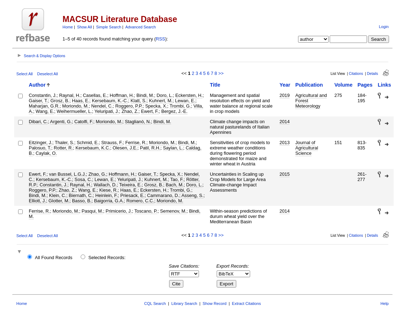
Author (37, 85)
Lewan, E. (185, 100)
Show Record (214, 303)
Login (384, 26)
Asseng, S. (193, 195)
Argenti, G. (61, 121)
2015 (285, 174)
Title (215, 85)
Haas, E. (81, 100)
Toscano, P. (145, 211)
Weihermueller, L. (74, 111)
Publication (309, 85)
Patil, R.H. (150, 147)
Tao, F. (177, 179)
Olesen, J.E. (125, 147)
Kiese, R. (108, 190)
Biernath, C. (81, 195)
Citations (356, 74)
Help (384, 303)
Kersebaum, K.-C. (110, 100)
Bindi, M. (145, 95)
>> (221, 73)
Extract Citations (246, 303)
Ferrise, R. (136, 142)
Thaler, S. (64, 142)
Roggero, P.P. (128, 106)
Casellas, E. (95, 95)
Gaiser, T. (38, 100)
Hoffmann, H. (122, 174)
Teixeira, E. (130, 184)
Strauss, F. (112, 142)
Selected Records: (107, 257)
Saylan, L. (173, 147)
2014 (285, 121)
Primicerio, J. (119, 211)
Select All (24, 74)
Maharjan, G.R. (44, 106)
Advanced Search (140, 27)
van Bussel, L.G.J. (67, 174)
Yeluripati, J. (106, 111)
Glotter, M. (59, 200)
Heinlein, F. (106, 195)
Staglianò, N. (138, 121)
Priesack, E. (132, 195)
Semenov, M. (173, 211)
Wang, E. (45, 111)
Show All (84, 27)
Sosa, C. (83, 179)
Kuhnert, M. (160, 100)
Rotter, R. (63, 147)
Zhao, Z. (130, 111)
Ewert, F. (150, 111)
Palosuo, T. (40, 147)
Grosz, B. (59, 100)
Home (68, 27)
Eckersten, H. (189, 95)
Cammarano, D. (163, 195)
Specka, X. (156, 106)
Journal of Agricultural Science (306, 148)
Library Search (184, 303)
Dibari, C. (38, 121)
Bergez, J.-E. (174, 111)
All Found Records (53, 257)
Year (285, 85)
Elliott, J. (37, 200)
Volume (343, 85)
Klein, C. (57, 195)
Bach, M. (175, 184)
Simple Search (109, 27)
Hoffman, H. (122, 95)
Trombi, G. (180, 106)
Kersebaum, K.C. (92, 147)
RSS (160, 39)
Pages (364, 85)
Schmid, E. (88, 142)
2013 (285, 142)
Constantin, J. (42, 95)
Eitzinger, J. (40, 142)
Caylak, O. (46, 153)
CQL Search (155, 303)
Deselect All (47, 74)
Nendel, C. (102, 106)
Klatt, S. (139, 100)
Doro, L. (165, 95)
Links (384, 85)
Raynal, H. (69, 95)
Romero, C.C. (140, 200)
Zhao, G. (97, 174)
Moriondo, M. (75, 106)
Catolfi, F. (83, 121)
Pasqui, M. (92, 211)
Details (372, 74)
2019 (285, 95)
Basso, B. (82, 200)
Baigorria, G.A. (109, 200)
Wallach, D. (105, 184)
